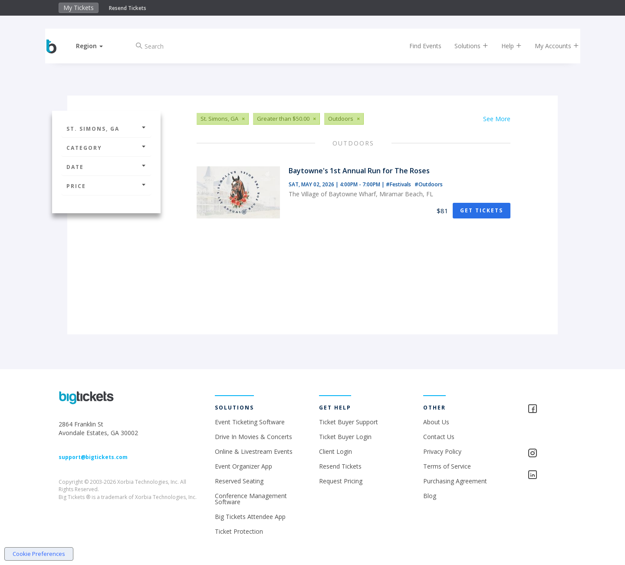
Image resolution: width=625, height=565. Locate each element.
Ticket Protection (239, 531)
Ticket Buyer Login (345, 437)
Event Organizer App (243, 466)
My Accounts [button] (550, 46)
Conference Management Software (251, 499)
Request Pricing (340, 481)
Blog (429, 496)
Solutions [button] (464, 46)
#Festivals (399, 184)
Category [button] (106, 148)
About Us (436, 422)
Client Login (335, 451)
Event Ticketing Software (250, 422)
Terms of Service (447, 466)
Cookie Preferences (39, 554)
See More (496, 119)
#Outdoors (428, 184)
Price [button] (106, 186)
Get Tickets (481, 210)
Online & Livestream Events (254, 451)
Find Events (418, 46)
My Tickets (78, 7)
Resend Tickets (127, 8)
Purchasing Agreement (455, 481)
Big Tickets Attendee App (250, 516)
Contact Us (438, 437)
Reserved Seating (239, 481)
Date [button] (106, 167)
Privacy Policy (442, 451)
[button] (96, 46)
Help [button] (504, 46)
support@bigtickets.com (93, 457)
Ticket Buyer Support (348, 422)
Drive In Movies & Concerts (253, 437)
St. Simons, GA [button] (106, 128)
